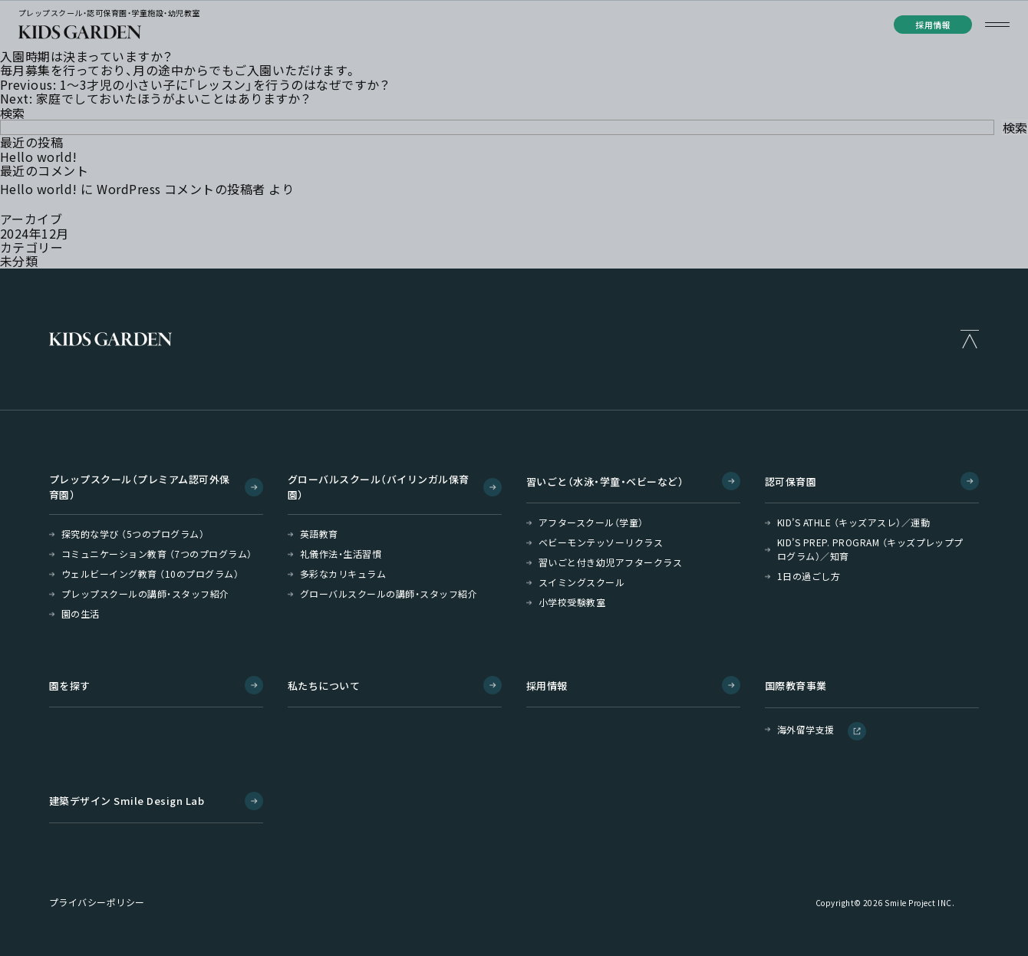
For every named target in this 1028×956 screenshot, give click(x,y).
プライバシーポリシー (97, 902)
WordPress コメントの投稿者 (181, 189)
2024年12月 (34, 233)
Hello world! (38, 156)
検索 (12, 113)
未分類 (19, 261)
